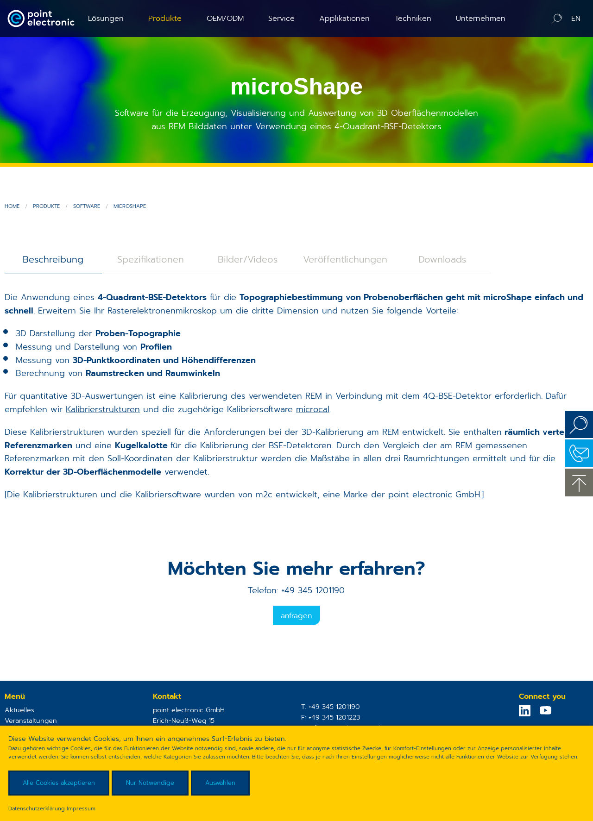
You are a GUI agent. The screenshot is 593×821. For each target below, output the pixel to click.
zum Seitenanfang (579, 482)
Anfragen (296, 615)
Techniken (413, 18)
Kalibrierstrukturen (103, 409)
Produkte (165, 18)
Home (12, 206)
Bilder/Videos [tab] (248, 259)
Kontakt (579, 453)
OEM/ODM (225, 18)
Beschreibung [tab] (53, 259)
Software (86, 206)
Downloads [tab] (442, 259)
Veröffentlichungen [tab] (345, 259)
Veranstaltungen (31, 720)
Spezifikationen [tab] (150, 259)
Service (281, 18)
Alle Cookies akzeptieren (59, 782)
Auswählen (220, 782)
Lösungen (106, 18)
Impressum (81, 808)
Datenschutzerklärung (36, 808)
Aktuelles (19, 710)
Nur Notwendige (150, 782)
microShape (130, 206)
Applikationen (344, 18)
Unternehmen (480, 18)
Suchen (579, 425)
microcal (312, 409)
